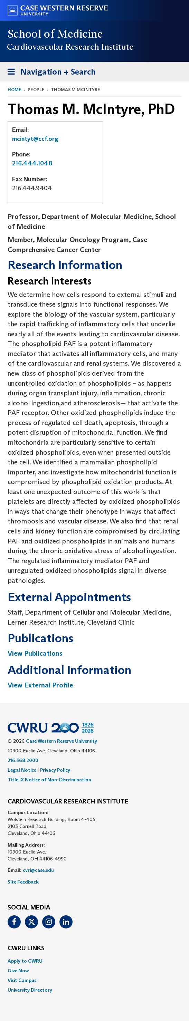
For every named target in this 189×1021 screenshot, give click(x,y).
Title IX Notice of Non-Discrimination (49, 780)
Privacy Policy (55, 770)
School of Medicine (55, 34)
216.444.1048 (32, 163)
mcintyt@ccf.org (35, 139)
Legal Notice (22, 770)
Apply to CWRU (25, 961)
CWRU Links (26, 948)
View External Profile (40, 685)
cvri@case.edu (38, 870)
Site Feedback (23, 882)
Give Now (18, 970)
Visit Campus (22, 980)
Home (14, 89)
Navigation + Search (49, 73)
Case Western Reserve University (61, 741)
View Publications (35, 653)
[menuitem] (94, 961)
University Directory (30, 990)
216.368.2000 (23, 760)
